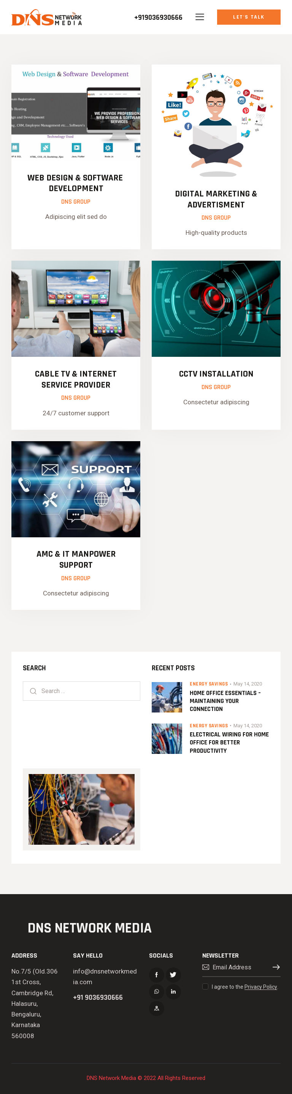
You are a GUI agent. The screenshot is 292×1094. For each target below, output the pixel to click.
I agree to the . (245, 987)
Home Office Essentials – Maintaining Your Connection (225, 701)
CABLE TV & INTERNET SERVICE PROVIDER (76, 380)
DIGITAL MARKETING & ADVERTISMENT (216, 199)
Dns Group (75, 202)
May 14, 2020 (247, 684)
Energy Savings (209, 684)
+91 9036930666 (98, 997)
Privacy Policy (260, 987)
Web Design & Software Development (76, 184)
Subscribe (275, 967)
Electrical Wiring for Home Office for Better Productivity (229, 743)
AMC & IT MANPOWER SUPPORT (76, 560)
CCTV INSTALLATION (216, 374)
